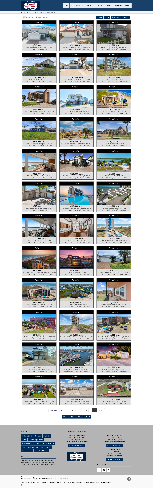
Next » (100, 410)
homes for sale (31, 12)
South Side (47, 436)
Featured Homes (27, 451)
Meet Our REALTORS (41, 451)
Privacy (51, 482)
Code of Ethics (25, 482)
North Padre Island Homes (30, 443)
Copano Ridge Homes (36, 440)
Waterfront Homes (28, 447)
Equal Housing (35, 482)
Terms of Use (59, 482)
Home (23, 12)
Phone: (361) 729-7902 (76, 445)
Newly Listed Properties (43, 447)
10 (94, 410)
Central (24, 440)
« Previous (54, 410)
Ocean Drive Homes (47, 443)
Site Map (68, 482)
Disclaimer (45, 482)
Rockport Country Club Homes (31, 436)
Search (87, 417)
